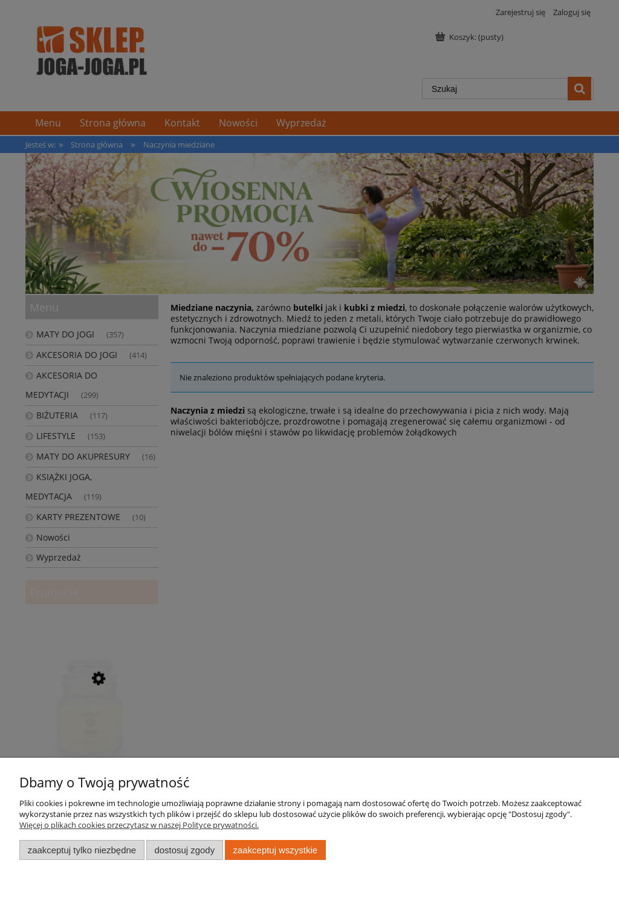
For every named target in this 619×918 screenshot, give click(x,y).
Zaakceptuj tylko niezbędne (82, 850)
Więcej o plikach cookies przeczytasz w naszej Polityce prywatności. (139, 824)
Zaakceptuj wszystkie (275, 850)
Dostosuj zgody (184, 850)
